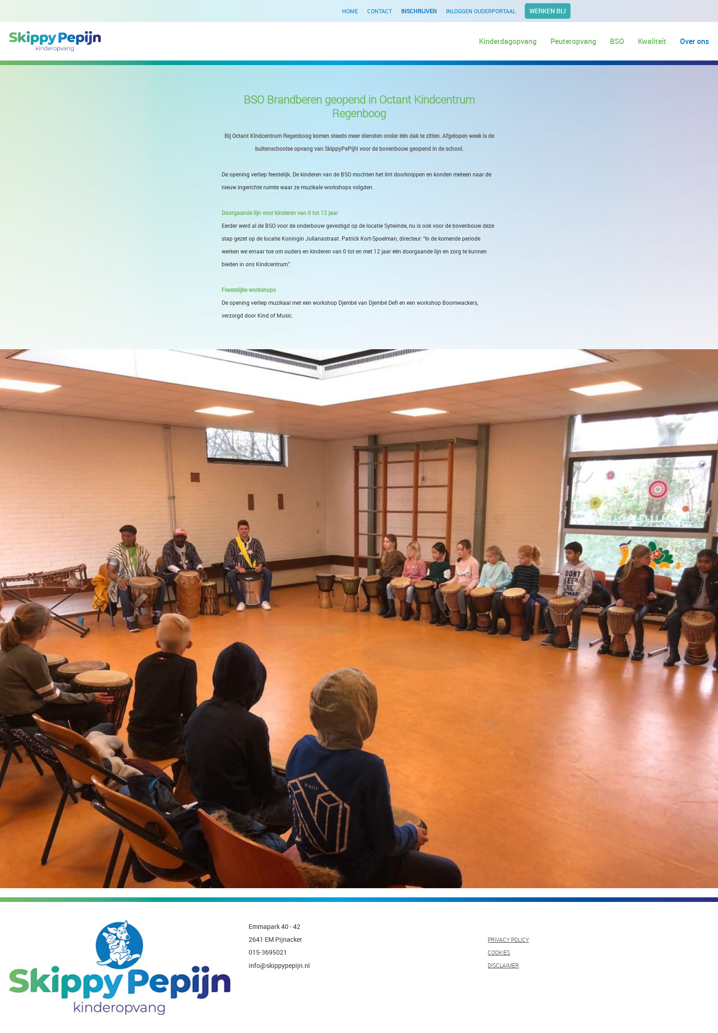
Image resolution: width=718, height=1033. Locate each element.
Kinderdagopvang (508, 41)
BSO (617, 41)
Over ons (694, 41)
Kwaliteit (652, 41)
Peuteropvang (573, 41)
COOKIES (499, 952)
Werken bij (547, 10)
